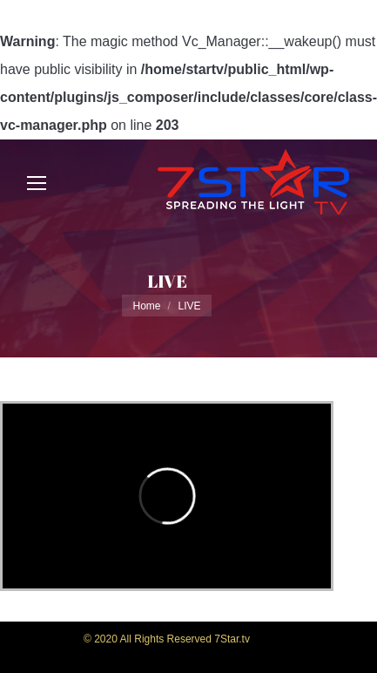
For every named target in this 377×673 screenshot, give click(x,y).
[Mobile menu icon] (36, 183)
